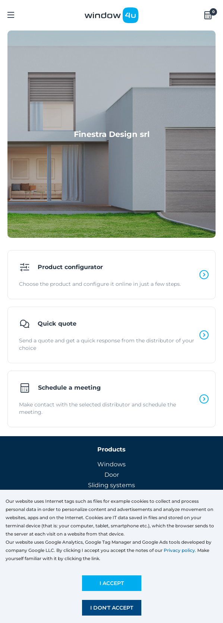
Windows (111, 464)
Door (111, 474)
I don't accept (111, 607)
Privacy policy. (180, 550)
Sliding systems (111, 485)
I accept (112, 583)
